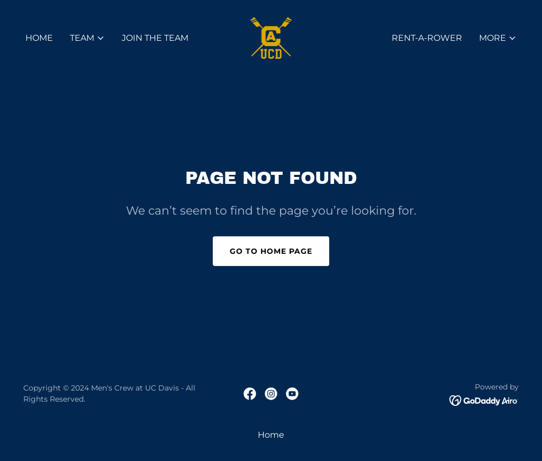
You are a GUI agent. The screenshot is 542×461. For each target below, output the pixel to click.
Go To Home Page (271, 251)
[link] (271, 37)
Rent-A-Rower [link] (427, 38)
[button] (87, 38)
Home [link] (39, 38)
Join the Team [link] (155, 38)
